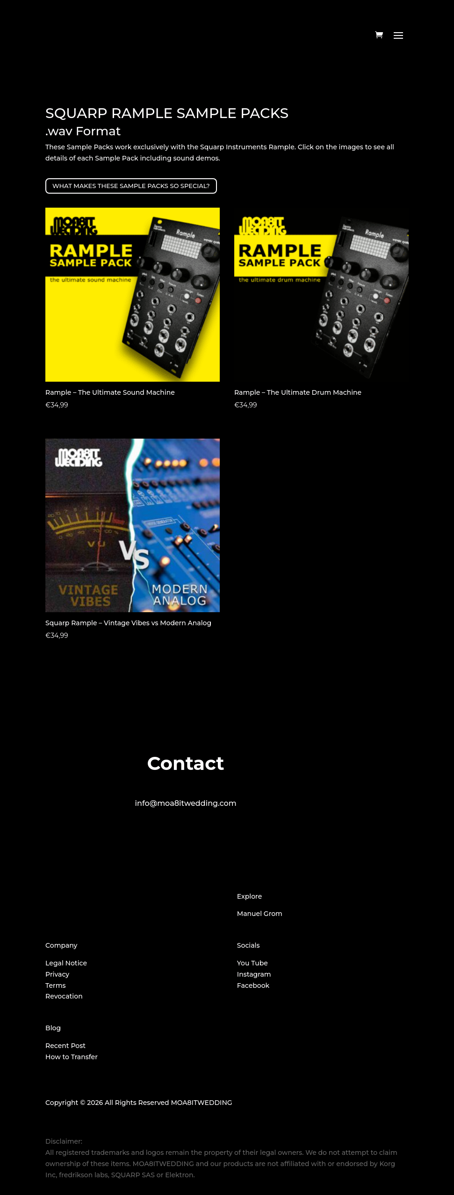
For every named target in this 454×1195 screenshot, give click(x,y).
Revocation (64, 996)
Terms (55, 985)
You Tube (252, 963)
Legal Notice (66, 963)
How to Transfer (71, 1057)
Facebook (253, 985)
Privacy (57, 974)
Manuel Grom (259, 913)
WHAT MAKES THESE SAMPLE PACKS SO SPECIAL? (131, 185)
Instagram (254, 974)
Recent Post (65, 1045)
